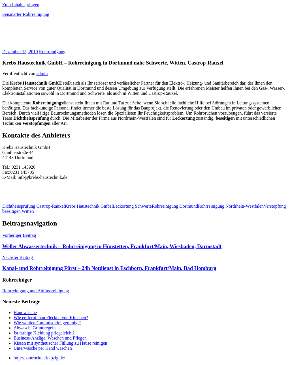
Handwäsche (25, 312)
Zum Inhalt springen (20, 4)
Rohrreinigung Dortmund (175, 206)
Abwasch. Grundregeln (35, 327)
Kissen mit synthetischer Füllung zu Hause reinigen (60, 343)
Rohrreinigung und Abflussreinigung (35, 290)
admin (42, 73)
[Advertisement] (68, 35)
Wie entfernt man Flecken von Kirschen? (51, 317)
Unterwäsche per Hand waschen (43, 348)
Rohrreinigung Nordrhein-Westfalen (231, 206)
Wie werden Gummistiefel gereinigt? (47, 322)
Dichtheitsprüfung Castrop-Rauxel (33, 206)
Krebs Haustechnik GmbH (89, 206)
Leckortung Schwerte (132, 206)
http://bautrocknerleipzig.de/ (39, 357)
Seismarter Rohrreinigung (25, 14)
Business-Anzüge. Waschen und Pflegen (50, 338)
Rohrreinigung (52, 51)
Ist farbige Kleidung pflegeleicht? (44, 332)
